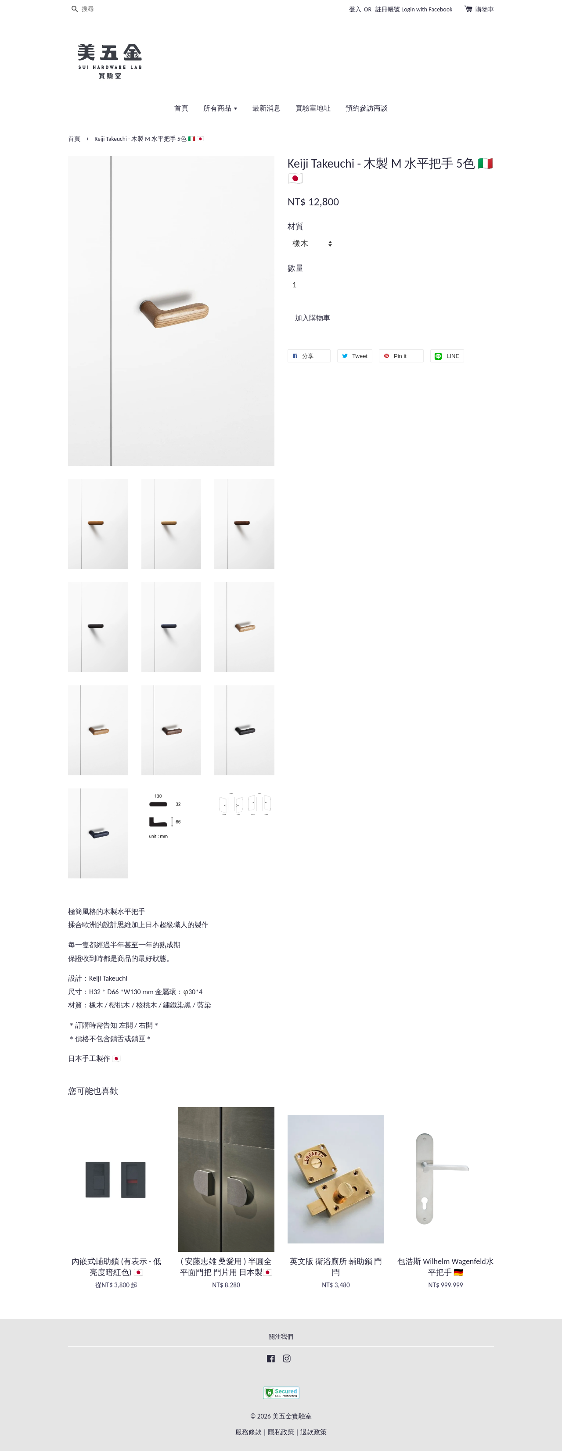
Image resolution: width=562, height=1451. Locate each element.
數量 (295, 268)
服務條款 (248, 1432)
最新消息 (266, 108)
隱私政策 (281, 1432)
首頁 (181, 108)
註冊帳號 (387, 9)
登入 (355, 9)
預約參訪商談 (367, 108)
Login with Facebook (426, 9)
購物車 (485, 9)
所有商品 (220, 108)
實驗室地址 (313, 108)
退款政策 (313, 1432)
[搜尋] (94, 9)
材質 (295, 226)
